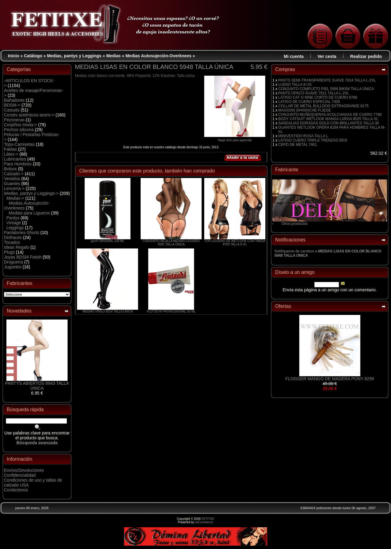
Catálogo (33, 55)
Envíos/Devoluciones (24, 470)
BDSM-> (12, 105)
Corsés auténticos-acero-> (29, 114)
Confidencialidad (20, 475)
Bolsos (10, 168)
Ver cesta (327, 56)
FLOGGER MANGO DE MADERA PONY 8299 (330, 378)
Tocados (12, 242)
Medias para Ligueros (29, 212)
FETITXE (207, 519)
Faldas (10, 149)
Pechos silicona (19, 129)
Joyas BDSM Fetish (23, 257)
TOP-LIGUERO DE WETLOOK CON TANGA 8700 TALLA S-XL (234, 242)
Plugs (9, 252)
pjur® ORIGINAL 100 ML (107, 241)
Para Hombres (17, 163)
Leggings (15, 227)
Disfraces (13, 237)
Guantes (12, 183)
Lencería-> (14, 188)
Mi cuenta (294, 56)
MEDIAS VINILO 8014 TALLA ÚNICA (108, 311)
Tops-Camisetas (19, 144)
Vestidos (12, 178)
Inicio (13, 55)
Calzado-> (14, 173)
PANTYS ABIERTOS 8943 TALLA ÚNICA (37, 386)
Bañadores (14, 100)
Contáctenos (16, 489)
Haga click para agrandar (234, 139)
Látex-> (11, 154)
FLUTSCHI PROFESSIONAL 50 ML (171, 311)
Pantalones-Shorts (21, 232)
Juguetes (12, 266)
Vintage (13, 222)
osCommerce (204, 522)
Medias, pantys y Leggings (74, 55)
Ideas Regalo (16, 247)
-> (31, 193)
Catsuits (12, 110)
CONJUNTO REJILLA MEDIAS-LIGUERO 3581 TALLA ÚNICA (171, 242)
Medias (113, 55)
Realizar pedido (366, 56)
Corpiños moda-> (20, 124)
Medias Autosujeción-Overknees (158, 55)
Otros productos (295, 223)
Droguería (13, 261)
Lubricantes (15, 159)
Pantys (13, 217)
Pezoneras (14, 119)
